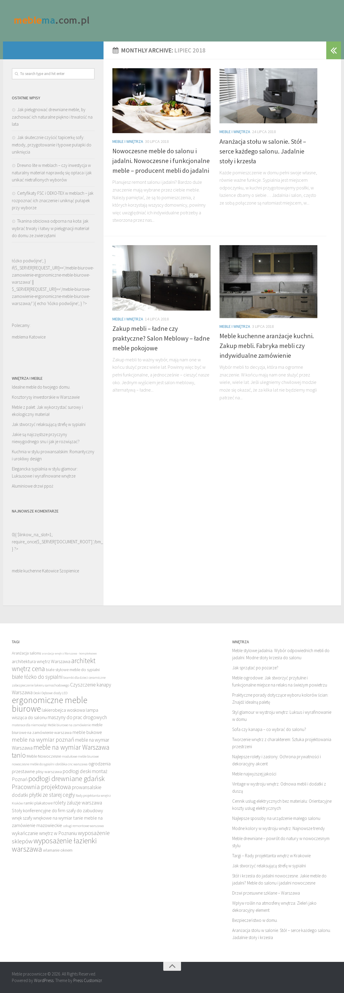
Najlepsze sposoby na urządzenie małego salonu (276, 818)
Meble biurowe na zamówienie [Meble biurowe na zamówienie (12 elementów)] (69, 725)
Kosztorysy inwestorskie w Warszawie (46, 397)
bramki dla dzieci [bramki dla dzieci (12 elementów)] (75, 677)
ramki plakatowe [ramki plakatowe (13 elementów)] (38, 803)
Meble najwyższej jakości (254, 774)
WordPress (44, 980)
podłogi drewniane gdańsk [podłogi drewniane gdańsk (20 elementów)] (66, 778)
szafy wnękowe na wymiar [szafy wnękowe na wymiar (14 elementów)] (47, 818)
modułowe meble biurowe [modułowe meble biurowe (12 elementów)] (80, 756)
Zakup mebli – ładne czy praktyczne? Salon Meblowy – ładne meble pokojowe (161, 338)
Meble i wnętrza (127, 141)
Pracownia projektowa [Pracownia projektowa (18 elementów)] (41, 787)
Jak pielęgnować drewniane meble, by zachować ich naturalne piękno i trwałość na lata (52, 117)
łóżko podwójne (62, 303)
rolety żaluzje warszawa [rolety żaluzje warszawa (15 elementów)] (78, 802)
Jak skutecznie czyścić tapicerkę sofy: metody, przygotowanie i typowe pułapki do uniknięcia (51, 145)
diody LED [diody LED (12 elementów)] (60, 693)
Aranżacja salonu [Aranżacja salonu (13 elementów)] (26, 653)
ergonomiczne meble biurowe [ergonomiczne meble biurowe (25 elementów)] (49, 704)
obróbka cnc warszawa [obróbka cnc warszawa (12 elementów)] (71, 764)
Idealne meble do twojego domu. (41, 387)
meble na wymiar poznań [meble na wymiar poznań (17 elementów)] (43, 739)
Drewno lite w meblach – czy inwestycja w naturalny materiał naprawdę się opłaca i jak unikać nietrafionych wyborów (52, 172)
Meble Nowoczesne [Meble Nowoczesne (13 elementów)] (44, 756)
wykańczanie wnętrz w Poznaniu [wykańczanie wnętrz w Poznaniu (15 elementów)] (44, 833)
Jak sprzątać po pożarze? (255, 667)
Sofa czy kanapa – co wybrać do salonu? (269, 729)
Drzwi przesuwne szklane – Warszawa (266, 893)
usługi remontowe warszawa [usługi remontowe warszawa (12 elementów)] (83, 825)
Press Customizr (87, 980)
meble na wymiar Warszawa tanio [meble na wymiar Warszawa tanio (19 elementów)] (60, 751)
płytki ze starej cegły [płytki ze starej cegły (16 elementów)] (52, 794)
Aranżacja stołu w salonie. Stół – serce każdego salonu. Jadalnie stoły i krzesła (262, 151)
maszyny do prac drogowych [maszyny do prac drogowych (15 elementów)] (77, 717)
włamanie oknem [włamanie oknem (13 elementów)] (57, 850)
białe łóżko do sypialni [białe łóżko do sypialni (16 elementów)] (37, 676)
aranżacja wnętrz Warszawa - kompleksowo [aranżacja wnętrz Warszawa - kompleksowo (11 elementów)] (69, 653)
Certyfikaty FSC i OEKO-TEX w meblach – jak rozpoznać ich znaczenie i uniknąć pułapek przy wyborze (52, 200)
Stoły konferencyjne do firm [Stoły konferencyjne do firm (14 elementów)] (38, 810)
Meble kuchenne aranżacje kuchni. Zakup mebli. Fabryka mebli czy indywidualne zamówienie (266, 346)
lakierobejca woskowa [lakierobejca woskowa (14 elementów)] (63, 710)
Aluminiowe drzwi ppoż (32, 486)
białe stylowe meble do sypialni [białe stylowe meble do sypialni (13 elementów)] (73, 669)
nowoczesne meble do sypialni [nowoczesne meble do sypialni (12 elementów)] (33, 764)
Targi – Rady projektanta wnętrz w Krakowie (271, 855)
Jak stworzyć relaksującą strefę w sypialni (48, 424)
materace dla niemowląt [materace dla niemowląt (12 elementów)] (29, 725)
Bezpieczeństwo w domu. (255, 920)
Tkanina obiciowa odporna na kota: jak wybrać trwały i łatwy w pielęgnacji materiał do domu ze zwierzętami (50, 228)
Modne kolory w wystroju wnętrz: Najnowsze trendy (278, 828)
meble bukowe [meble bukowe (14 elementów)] (87, 732)
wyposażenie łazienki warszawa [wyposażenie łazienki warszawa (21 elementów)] (54, 845)
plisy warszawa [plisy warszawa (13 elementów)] (49, 771)
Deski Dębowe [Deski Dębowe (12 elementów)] (43, 693)
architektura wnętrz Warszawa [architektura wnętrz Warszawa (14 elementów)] (41, 661)
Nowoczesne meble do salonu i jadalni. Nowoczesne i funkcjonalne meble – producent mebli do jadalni (161, 161)
